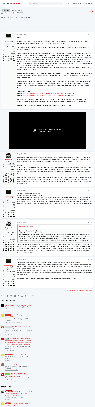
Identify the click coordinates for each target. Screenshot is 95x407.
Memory (68, 181)
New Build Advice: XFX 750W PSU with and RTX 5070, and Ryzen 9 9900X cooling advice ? (79, 125)
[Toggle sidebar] (91, 11)
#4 (58, 274)
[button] (4, 3)
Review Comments (71, 114)
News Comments (71, 82)
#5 (58, 322)
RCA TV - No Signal (72, 96)
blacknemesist (8, 13)
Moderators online (69, 194)
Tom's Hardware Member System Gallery (79, 37)
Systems (68, 43)
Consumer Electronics (72, 102)
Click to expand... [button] (38, 296)
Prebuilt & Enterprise (72, 171)
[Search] (43, 3)
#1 (58, 34)
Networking (69, 151)
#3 (58, 242)
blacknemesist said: (25, 279)
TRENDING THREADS (69, 33)
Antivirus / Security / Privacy (74, 55)
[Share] (55, 34)
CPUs (67, 141)
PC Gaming (69, 66)
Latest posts (67, 119)
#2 (58, 192)
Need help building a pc (76, 86)
